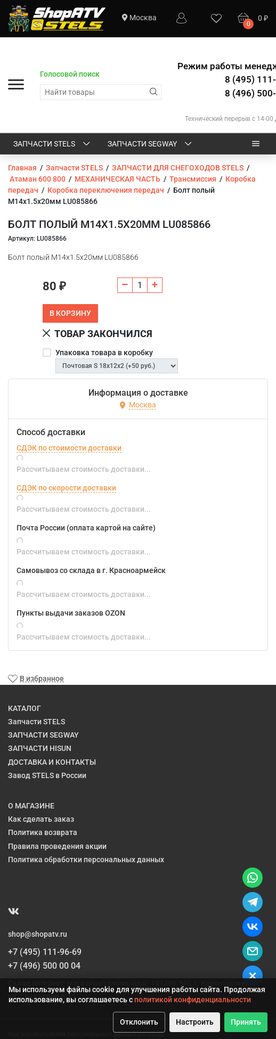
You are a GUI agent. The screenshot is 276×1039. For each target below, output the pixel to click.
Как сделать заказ (41, 819)
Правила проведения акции (57, 846)
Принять (246, 1022)
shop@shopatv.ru (37, 934)
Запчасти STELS (52, 144)
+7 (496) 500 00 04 (44, 966)
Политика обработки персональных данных (86, 859)
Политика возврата (42, 832)
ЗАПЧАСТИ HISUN (39, 748)
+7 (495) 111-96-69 (45, 952)
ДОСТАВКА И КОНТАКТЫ (52, 762)
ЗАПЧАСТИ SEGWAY (150, 144)
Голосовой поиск (70, 74)
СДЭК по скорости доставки (66, 488)
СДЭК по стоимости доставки (69, 448)
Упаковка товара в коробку (104, 352)
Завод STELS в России (47, 775)
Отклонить (139, 1022)
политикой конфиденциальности (192, 999)
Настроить (195, 1022)
